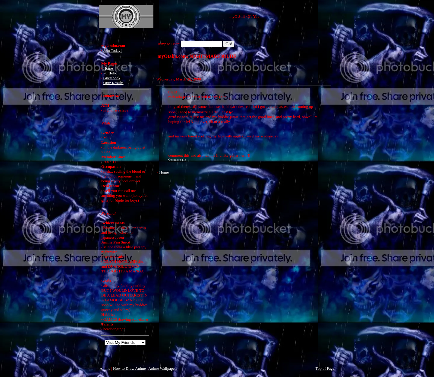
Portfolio (110, 73)
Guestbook (111, 78)
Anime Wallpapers (163, 368)
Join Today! (112, 50)
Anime (105, 368)
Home (108, 68)
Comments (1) (177, 159)
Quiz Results (113, 82)
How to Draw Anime (129, 368)
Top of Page (325, 368)
